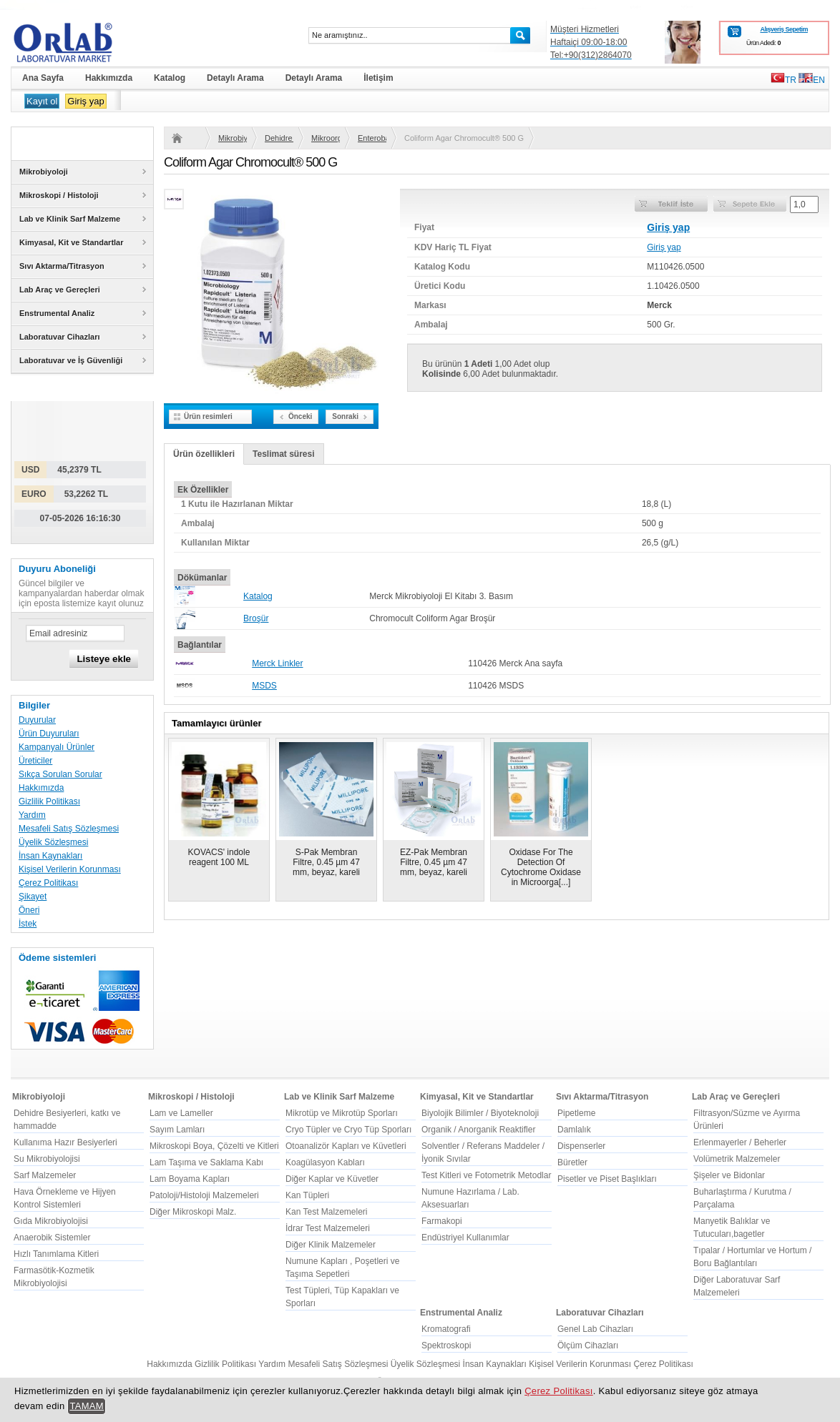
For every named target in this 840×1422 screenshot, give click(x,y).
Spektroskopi (446, 1345)
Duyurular (37, 720)
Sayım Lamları (177, 1130)
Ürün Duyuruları (49, 734)
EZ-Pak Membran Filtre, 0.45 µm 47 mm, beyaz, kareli (433, 862)
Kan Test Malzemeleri (326, 1212)
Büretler (572, 1162)
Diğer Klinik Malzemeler (330, 1245)
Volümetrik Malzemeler (736, 1159)
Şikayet (33, 897)
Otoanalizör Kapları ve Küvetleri (345, 1146)
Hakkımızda (41, 788)
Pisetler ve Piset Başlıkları (607, 1179)
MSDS (264, 686)
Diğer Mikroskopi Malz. (193, 1212)
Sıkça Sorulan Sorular (60, 774)
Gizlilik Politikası (49, 801)
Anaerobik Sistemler (52, 1238)
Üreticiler (35, 761)
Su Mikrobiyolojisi (47, 1159)
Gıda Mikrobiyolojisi (51, 1221)
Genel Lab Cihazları (595, 1329)
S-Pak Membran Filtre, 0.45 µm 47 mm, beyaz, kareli (326, 862)
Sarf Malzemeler (45, 1175)
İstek (27, 924)
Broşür (255, 618)
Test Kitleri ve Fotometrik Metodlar (486, 1175)
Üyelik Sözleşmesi (53, 842)
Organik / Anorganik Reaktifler (478, 1130)
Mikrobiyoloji (232, 138)
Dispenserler (581, 1146)
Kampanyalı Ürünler (56, 747)
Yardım (32, 815)
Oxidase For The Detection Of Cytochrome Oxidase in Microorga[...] (541, 867)
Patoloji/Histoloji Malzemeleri (204, 1195)
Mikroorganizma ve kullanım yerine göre (325, 138)
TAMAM (86, 1406)
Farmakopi (441, 1221)
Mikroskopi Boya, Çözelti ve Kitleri (214, 1146)
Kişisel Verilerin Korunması (70, 869)
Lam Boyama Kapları (190, 1179)
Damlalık (574, 1130)
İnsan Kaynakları (50, 856)
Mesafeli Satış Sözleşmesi (69, 829)
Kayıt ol (41, 101)
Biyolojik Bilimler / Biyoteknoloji (480, 1113)
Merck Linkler (277, 663)
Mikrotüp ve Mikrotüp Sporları (341, 1113)
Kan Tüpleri (307, 1195)
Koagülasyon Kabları (325, 1162)
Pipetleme (576, 1113)
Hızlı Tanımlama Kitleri (56, 1254)
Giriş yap (85, 101)
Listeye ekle (104, 658)
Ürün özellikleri (204, 454)
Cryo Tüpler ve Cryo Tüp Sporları (348, 1130)
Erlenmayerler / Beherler (739, 1142)
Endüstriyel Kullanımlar (465, 1238)
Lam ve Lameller (181, 1113)
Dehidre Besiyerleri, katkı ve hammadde (279, 138)
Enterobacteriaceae (372, 138)
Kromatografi (446, 1329)
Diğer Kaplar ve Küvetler (332, 1179)
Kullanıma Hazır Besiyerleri (65, 1142)
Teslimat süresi (283, 454)
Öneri (29, 910)
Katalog (258, 596)
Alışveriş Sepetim (784, 29)
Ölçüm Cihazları (587, 1345)
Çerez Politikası (48, 883)
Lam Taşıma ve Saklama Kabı (206, 1162)
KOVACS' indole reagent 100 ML (219, 857)
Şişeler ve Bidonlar (729, 1175)
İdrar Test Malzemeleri (327, 1228)
